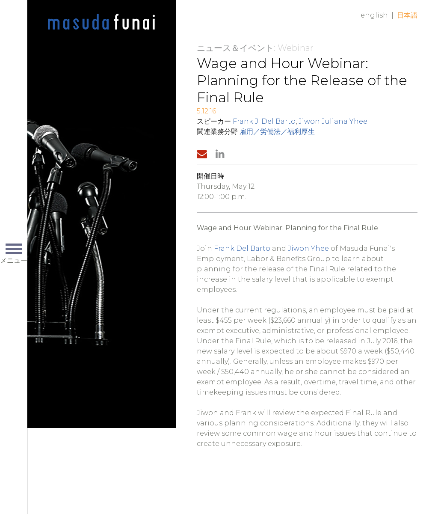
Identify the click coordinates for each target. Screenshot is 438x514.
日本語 (407, 15)
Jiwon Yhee (308, 248)
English (374, 15)
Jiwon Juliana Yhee (333, 121)
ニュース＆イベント (235, 48)
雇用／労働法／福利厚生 (277, 132)
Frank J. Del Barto (264, 121)
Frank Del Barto (242, 248)
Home (101, 22)
